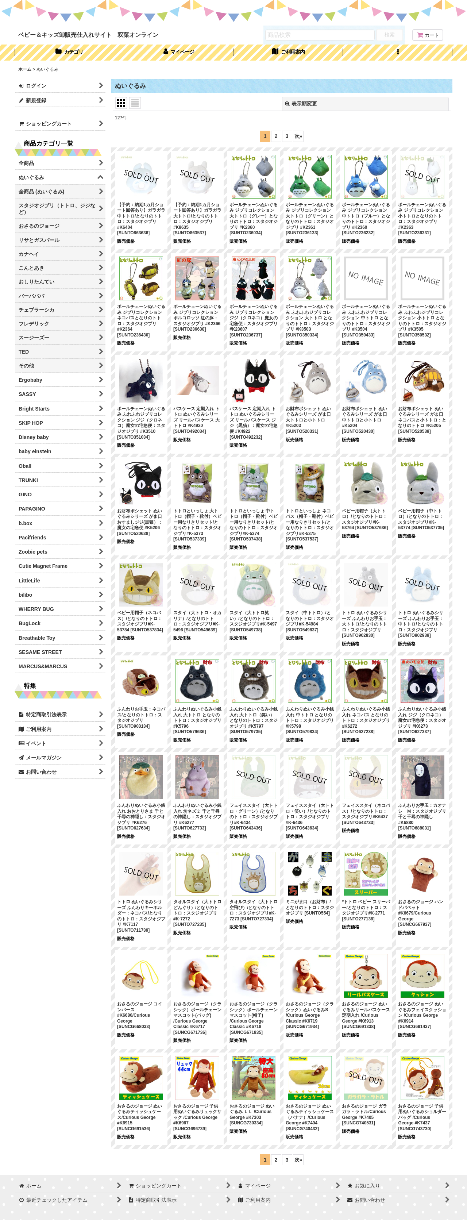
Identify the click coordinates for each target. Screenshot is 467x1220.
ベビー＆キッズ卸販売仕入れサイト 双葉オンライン (88, 34)
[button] (397, 53)
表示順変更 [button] (301, 104)
